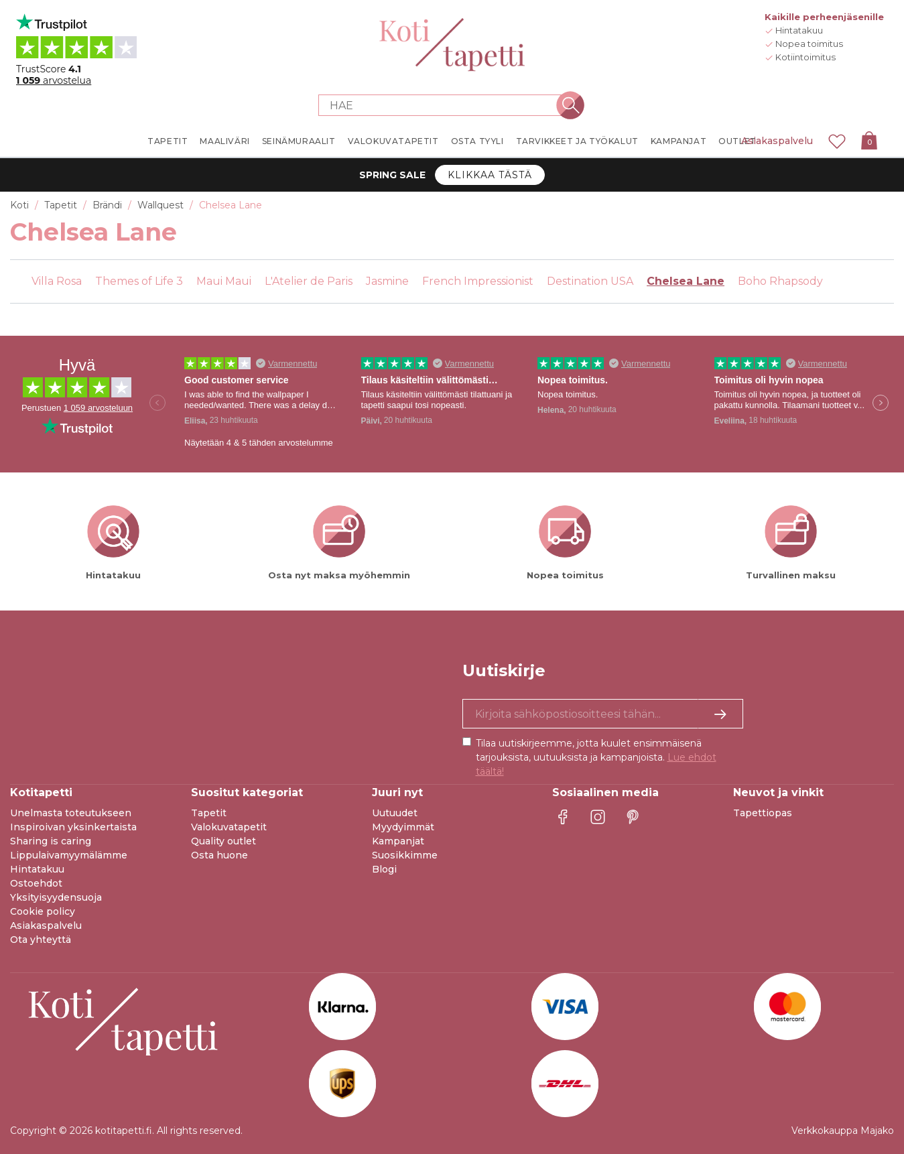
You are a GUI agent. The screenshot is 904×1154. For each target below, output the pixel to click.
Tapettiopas (762, 813)
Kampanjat (398, 841)
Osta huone (219, 855)
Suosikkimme (405, 855)
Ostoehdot (36, 883)
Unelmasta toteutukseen (70, 813)
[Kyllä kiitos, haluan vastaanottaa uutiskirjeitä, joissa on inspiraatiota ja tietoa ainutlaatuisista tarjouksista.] (603, 713)
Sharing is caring (50, 841)
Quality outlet (223, 841)
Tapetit (209, 813)
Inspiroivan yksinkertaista (73, 827)
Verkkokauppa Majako (842, 1131)
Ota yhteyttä (40, 940)
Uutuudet (394, 813)
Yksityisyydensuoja (56, 897)
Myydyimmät (403, 827)
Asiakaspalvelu (777, 141)
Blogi (384, 869)
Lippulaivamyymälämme (68, 855)
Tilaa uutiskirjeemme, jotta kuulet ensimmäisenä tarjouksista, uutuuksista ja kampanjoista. (596, 757)
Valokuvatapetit (229, 827)
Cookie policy (42, 911)
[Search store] (444, 105)
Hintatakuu (37, 869)
